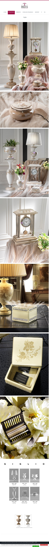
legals (33, 542)
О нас (5, 12)
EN (44, 12)
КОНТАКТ (37, 12)
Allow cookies (35, 546)
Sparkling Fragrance (28, 12)
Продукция (11, 12)
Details (38, 544)
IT (41, 12)
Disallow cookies (44, 544)
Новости (18, 12)
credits (36, 542)
